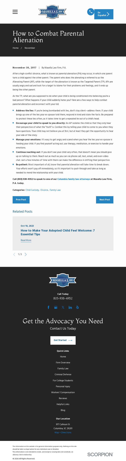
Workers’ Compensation (63, 392)
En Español (104, 14)
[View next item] (25, 254)
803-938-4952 (63, 298)
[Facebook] (48, 307)
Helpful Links (63, 404)
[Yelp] (77, 307)
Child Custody (32, 190)
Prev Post (21, 200)
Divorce (44, 190)
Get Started (63, 340)
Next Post (105, 200)
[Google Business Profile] (55, 307)
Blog (63, 410)
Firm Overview (63, 363)
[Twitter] (63, 307)
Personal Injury (63, 386)
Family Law (55, 190)
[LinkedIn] (70, 307)
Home (63, 357)
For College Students (63, 380)
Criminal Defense (63, 374)
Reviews (63, 398)
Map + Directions (63, 432)
